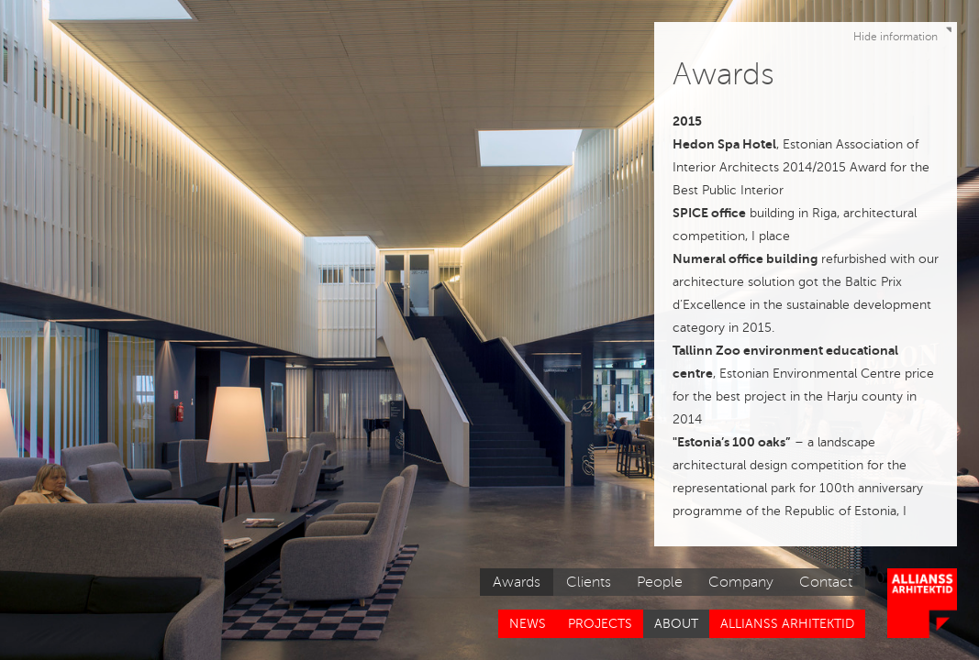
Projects (600, 624)
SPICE (690, 212)
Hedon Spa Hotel (724, 144)
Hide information (904, 33)
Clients (588, 582)
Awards (516, 582)
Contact (825, 582)
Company (740, 582)
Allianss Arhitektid (787, 624)
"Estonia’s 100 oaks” (732, 441)
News (527, 624)
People (660, 582)
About (676, 624)
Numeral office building (745, 258)
